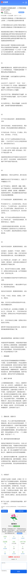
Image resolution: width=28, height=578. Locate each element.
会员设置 (14, 553)
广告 (5, 543)
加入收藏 (19, 15)
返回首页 (21, 12)
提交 (18, 571)
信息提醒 (5, 548)
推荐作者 (21, 511)
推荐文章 (4, 511)
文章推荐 (14, 538)
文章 (5, 538)
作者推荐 (22, 538)
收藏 (5, 553)
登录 (23, 2)
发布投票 (22, 553)
